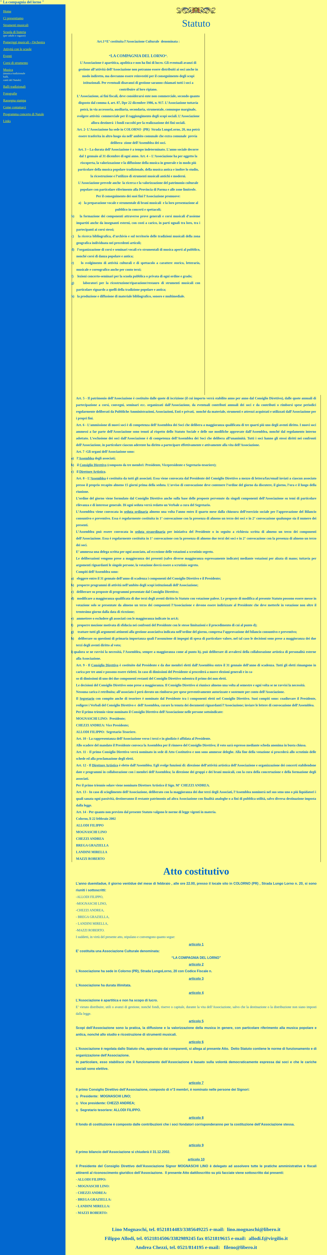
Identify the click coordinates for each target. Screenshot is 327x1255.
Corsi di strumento (15, 63)
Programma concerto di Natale (23, 114)
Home (7, 11)
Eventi (7, 56)
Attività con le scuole (17, 49)
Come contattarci (14, 107)
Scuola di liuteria (14, 32)
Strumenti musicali (15, 25)
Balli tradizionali (14, 86)
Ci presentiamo (13, 18)
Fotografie (10, 93)
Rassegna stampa (14, 100)
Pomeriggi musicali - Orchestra (24, 42)
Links (7, 121)
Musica (8, 70)
